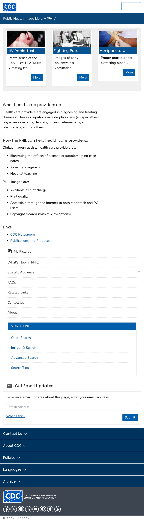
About (12, 312)
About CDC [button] (15, 445)
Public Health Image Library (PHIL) (29, 18)
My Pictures (19, 252)
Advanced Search (24, 357)
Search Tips (20, 367)
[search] (131, 6)
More (36, 77)
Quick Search (21, 337)
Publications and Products (30, 240)
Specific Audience (21, 272)
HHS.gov (8, 518)
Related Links (18, 292)
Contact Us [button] (15, 433)
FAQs (12, 282)
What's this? (15, 416)
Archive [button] (12, 481)
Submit (130, 417)
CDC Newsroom (22, 234)
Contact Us (16, 302)
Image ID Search (23, 347)
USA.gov (23, 518)
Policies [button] (12, 457)
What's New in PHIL (23, 262)
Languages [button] (15, 469)
